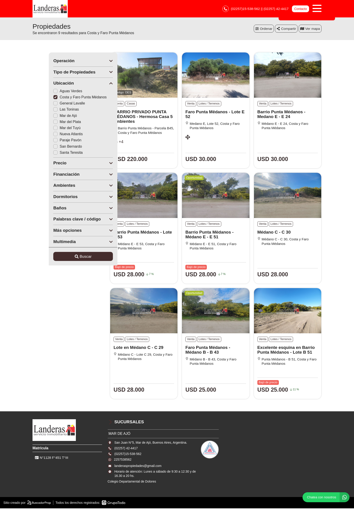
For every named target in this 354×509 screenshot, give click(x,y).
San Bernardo (51, 147)
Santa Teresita (51, 153)
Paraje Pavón (51, 141)
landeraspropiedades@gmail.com (138, 466)
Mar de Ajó (49, 116)
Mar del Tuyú (50, 128)
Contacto (300, 9)
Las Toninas (50, 110)
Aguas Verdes (51, 92)
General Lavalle (53, 104)
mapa (310, 29)
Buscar (66, 257)
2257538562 (123, 460)
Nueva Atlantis (51, 135)
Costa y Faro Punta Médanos (63, 98)
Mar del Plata (51, 122)
